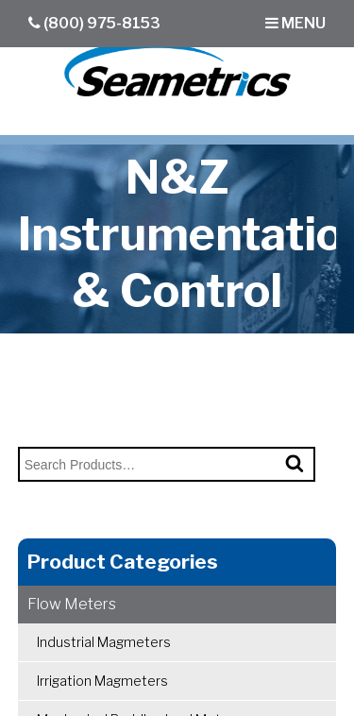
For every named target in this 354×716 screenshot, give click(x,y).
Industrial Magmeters (104, 642)
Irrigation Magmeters (102, 681)
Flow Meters (71, 604)
